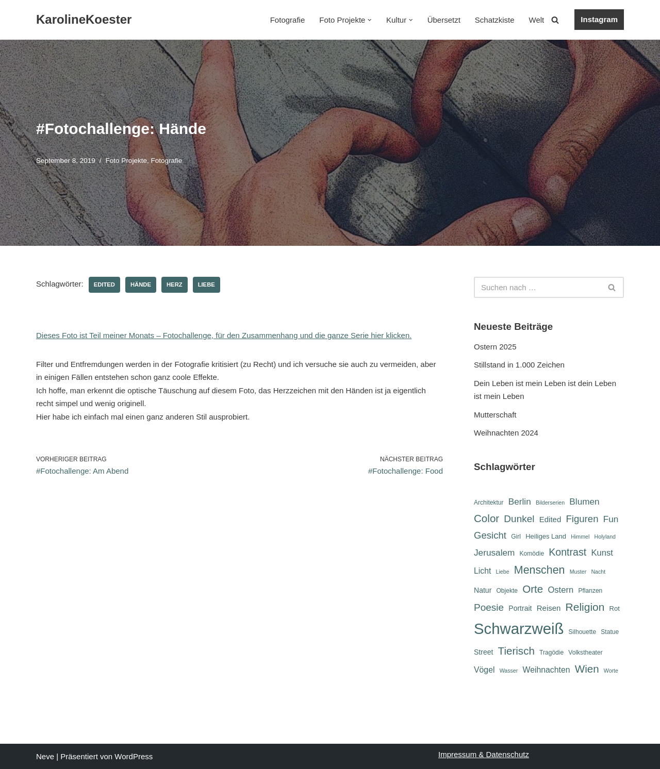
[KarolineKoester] (83, 19)
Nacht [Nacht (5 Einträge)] (598, 572)
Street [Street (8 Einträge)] (483, 652)
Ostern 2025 (495, 346)
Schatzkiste (495, 19)
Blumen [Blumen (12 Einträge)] (584, 501)
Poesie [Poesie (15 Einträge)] (489, 607)
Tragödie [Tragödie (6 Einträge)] (551, 652)
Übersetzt (443, 19)
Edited (104, 284)
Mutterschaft (495, 414)
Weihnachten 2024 (506, 432)
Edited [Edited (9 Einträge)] (550, 519)
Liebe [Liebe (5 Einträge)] (502, 572)
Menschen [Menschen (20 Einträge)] (539, 570)
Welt (536, 19)
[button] (370, 20)
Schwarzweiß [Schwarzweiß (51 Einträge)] (519, 628)
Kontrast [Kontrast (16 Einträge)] (567, 552)
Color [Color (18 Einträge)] (486, 518)
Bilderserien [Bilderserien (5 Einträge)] (550, 502)
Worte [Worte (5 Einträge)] (611, 670)
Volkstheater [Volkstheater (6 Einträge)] (585, 652)
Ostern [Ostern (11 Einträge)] (560, 590)
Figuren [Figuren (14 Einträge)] (582, 518)
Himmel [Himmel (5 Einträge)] (580, 536)
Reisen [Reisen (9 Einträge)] (549, 608)
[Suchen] (555, 20)
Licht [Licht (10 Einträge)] (482, 570)
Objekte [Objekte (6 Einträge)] (507, 590)
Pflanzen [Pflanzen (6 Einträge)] (590, 590)
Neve (45, 756)
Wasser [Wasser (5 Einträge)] (509, 670)
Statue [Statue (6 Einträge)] (610, 632)
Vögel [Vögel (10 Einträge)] (484, 669)
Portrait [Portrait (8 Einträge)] (520, 608)
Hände (140, 284)
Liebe (206, 284)
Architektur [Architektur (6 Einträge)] (489, 502)
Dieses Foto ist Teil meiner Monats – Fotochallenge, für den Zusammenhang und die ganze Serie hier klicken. (223, 335)
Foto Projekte (126, 160)
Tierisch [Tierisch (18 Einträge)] (516, 651)
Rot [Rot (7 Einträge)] (614, 608)
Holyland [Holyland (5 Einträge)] (605, 536)
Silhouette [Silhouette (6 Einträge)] (583, 632)
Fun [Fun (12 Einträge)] (611, 519)
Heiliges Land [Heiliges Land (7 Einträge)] (545, 536)
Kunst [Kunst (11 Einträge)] (602, 553)
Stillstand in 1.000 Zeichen (519, 364)
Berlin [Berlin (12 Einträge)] (519, 501)
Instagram (599, 19)
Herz (175, 284)
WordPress (133, 756)
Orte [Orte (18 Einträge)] (532, 589)
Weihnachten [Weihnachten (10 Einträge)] (546, 669)
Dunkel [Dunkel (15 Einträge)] (519, 518)
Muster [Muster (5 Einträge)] (578, 572)
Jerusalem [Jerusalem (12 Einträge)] (494, 552)
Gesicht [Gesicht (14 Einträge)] (490, 535)
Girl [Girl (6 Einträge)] (516, 536)
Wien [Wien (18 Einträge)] (587, 669)
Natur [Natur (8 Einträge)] (482, 590)
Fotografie (287, 19)
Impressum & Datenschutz (483, 754)
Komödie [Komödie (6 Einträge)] (532, 553)
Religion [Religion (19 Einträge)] (585, 607)
